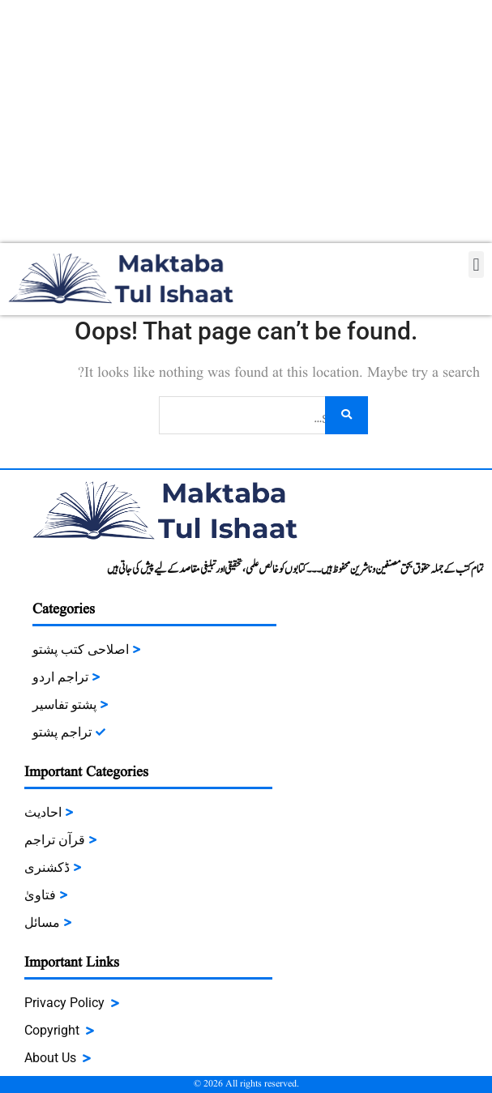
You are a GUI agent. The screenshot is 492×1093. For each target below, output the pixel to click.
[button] (476, 264)
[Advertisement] (246, 121)
